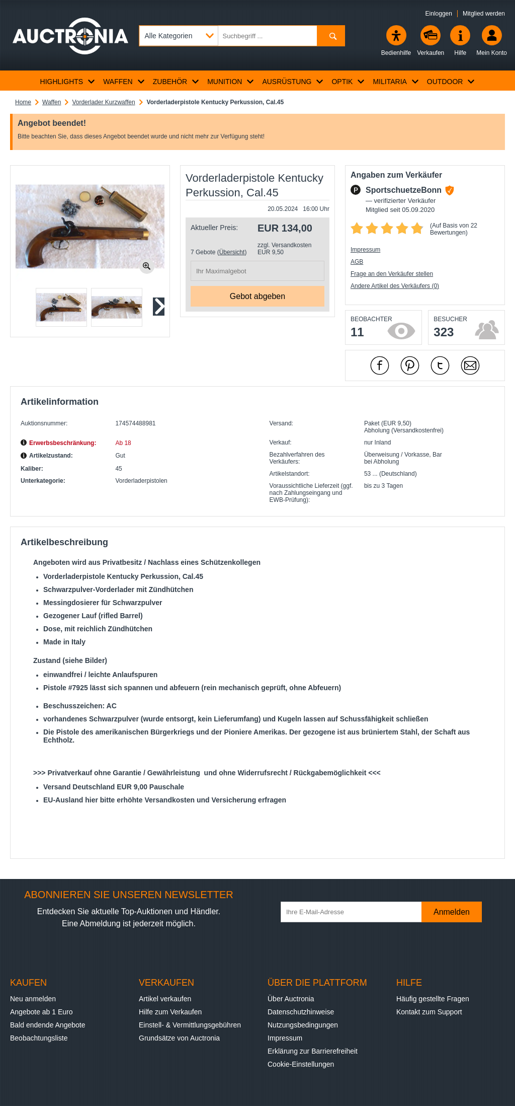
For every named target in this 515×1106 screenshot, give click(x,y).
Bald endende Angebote (47, 1025)
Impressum (365, 249)
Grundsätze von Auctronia (179, 1038)
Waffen (51, 102)
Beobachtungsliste (38, 1038)
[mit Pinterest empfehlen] (409, 365)
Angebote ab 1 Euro (41, 1012)
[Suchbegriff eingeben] (242, 36)
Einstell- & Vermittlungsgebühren (190, 1025)
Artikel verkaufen (165, 999)
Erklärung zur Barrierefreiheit (313, 1051)
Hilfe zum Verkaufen (170, 1012)
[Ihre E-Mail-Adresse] (356, 912)
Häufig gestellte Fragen (432, 999)
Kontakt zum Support (429, 1012)
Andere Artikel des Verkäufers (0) (395, 285)
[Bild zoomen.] (146, 266)
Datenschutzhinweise (301, 1012)
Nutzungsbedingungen (303, 1025)
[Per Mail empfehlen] (470, 365)
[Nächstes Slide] (158, 307)
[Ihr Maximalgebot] (257, 271)
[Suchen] (331, 36)
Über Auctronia (291, 999)
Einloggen (438, 13)
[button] (61, 307)
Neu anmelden (33, 999)
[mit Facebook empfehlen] (379, 365)
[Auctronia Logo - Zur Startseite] (70, 43)
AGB (357, 261)
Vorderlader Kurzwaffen (103, 102)
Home (23, 102)
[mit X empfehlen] (440, 365)
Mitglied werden (484, 13)
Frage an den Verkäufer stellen (392, 273)
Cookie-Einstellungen (301, 1064)
